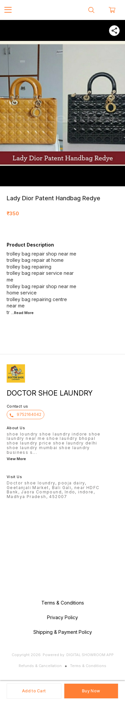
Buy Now (91, 690)
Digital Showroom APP (90, 654)
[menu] (8, 10)
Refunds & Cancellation (40, 665)
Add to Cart (34, 690)
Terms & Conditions (88, 665)
